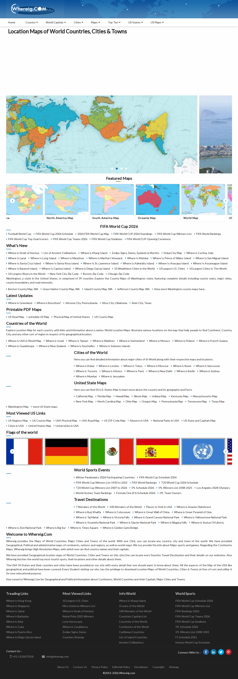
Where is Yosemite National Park (95, 522)
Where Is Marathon (72, 258)
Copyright (158, 667)
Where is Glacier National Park (138, 522)
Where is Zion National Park (25, 527)
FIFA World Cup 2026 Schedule (54, 233)
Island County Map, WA (98, 289)
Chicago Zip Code (118, 273)
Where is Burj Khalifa (88, 512)
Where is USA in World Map (24, 340)
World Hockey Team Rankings (94, 493)
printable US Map (39, 316)
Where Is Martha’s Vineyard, (106, 258)
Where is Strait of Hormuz (23, 253)
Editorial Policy (121, 667)
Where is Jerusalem (113, 376)
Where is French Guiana (213, 340)
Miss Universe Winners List (79, 606)
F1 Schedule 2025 (186, 637)
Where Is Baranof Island (22, 268)
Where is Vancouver (208, 366)
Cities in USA (16, 425)
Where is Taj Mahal (87, 517)
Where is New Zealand (52, 346)
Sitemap (174, 667)
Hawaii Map (122, 396)
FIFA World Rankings (208, 233)
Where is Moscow (158, 366)
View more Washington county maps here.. (180, 289)
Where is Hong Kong (18, 600)
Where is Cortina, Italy (199, 253)
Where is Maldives (104, 340)
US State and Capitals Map (200, 420)
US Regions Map (18, 420)
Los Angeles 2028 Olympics (213, 487)
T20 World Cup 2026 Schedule (179, 482)
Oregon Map (149, 401)
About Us (63, 667)
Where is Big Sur (56, 527)
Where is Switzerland (132, 340)
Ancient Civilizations (131, 642)
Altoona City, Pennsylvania (81, 303)
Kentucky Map (179, 396)
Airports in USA (139, 420)
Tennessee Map (197, 401)
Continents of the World (134, 626)
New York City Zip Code (64, 273)
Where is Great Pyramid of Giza (193, 512)
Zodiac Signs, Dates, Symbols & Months (135, 253)
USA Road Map (91, 420)
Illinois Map (140, 396)
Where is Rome (182, 366)
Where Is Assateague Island (210, 263)
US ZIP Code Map (114, 420)
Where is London (109, 366)
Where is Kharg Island (94, 253)
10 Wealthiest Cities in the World (134, 268)
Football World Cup (19, 233)
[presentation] (12, 200)
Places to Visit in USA (159, 506)
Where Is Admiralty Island (138, 263)
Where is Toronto (86, 371)
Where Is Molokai (137, 258)
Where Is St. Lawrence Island (100, 263)
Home (11, 22)
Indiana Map (159, 396)
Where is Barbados (17, 616)
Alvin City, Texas (142, 303)
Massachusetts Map (205, 396)
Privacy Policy (99, 667)
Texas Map (217, 401)
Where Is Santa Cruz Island (24, 263)
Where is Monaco (159, 340)
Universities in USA (67, 425)
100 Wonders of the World (125, 506)
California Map (84, 396)
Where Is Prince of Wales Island (172, 258)
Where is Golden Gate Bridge (120, 527)
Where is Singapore (18, 606)
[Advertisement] (119, 64)
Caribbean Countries (131, 632)
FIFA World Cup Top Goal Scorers (28, 239)
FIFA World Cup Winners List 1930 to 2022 (101, 482)
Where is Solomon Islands (114, 346)
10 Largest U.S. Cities (172, 268)
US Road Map (16, 316)
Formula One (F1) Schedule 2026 (135, 493)
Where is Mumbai (86, 376)
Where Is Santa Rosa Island (62, 263)
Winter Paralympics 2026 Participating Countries (105, 477)
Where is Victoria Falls (116, 517)
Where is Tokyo (133, 366)
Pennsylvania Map (172, 401)
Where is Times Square (84, 527)
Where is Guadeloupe (21, 346)
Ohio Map (131, 401)
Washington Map (18, 406)
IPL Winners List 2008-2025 (175, 487)
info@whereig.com (55, 656)
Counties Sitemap (73, 637)
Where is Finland (184, 340)
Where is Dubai (85, 366)
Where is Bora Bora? (49, 303)
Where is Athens (112, 371)
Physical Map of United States (72, 316)
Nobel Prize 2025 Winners (78, 616)
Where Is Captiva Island (56, 268)
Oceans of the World (131, 606)
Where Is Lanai (17, 258)
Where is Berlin (186, 371)
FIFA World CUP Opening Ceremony (149, 239)
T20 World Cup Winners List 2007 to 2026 (101, 487)
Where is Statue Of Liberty (207, 522)
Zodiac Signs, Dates (74, 632)
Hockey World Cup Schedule (192, 642)
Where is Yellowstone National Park (205, 517)
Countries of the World (133, 621)
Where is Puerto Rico (19, 632)
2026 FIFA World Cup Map (93, 233)
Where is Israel (55, 340)
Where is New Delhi (160, 371)
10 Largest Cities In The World (208, 268)
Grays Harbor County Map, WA (61, 289)
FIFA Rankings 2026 (187, 611)
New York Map (84, 401)
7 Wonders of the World (90, 506)
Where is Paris (135, 371)
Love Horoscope (72, 621)
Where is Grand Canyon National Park (156, 517)
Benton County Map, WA (23, 289)
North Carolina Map (109, 401)
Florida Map (104, 396)
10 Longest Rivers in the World (26, 273)
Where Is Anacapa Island (173, 263)
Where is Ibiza (14, 621)
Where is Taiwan (78, 340)
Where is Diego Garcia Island (92, 268)
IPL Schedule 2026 (142, 487)
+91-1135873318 (22, 656)
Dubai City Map (173, 253)
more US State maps (45, 406)
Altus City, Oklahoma (114, 303)
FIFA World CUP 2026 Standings (132, 233)
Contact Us (80, 667)
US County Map (103, 316)
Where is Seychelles (82, 346)
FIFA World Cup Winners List (174, 233)
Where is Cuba (15, 626)
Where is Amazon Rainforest (194, 506)
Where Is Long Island (43, 258)
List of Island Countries (133, 637)
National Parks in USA (166, 420)
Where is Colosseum (117, 512)
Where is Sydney (209, 371)
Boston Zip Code (93, 273)
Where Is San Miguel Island (212, 258)
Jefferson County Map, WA (133, 289)
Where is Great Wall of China (152, 512)
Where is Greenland (20, 303)
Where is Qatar (15, 611)
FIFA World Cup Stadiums (107, 239)
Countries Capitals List (133, 616)
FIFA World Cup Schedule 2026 (158, 477)
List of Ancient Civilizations (60, 253)
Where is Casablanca (75, 626)
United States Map (39, 425)
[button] (112, 169)
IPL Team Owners (170, 493)
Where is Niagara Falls (174, 522)
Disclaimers (141, 667)
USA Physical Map (66, 420)
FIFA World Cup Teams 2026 (70, 239)
